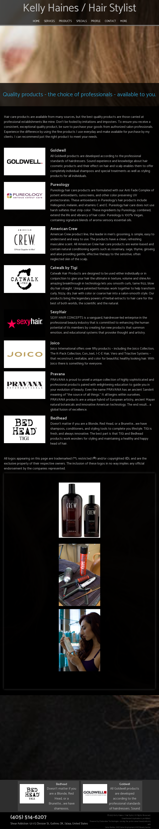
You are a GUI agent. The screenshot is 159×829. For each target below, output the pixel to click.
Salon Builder (110, 827)
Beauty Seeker (145, 827)
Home (36, 21)
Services (49, 21)
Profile (95, 21)
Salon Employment (127, 827)
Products (65, 21)
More (123, 21)
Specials (81, 21)
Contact (110, 21)
